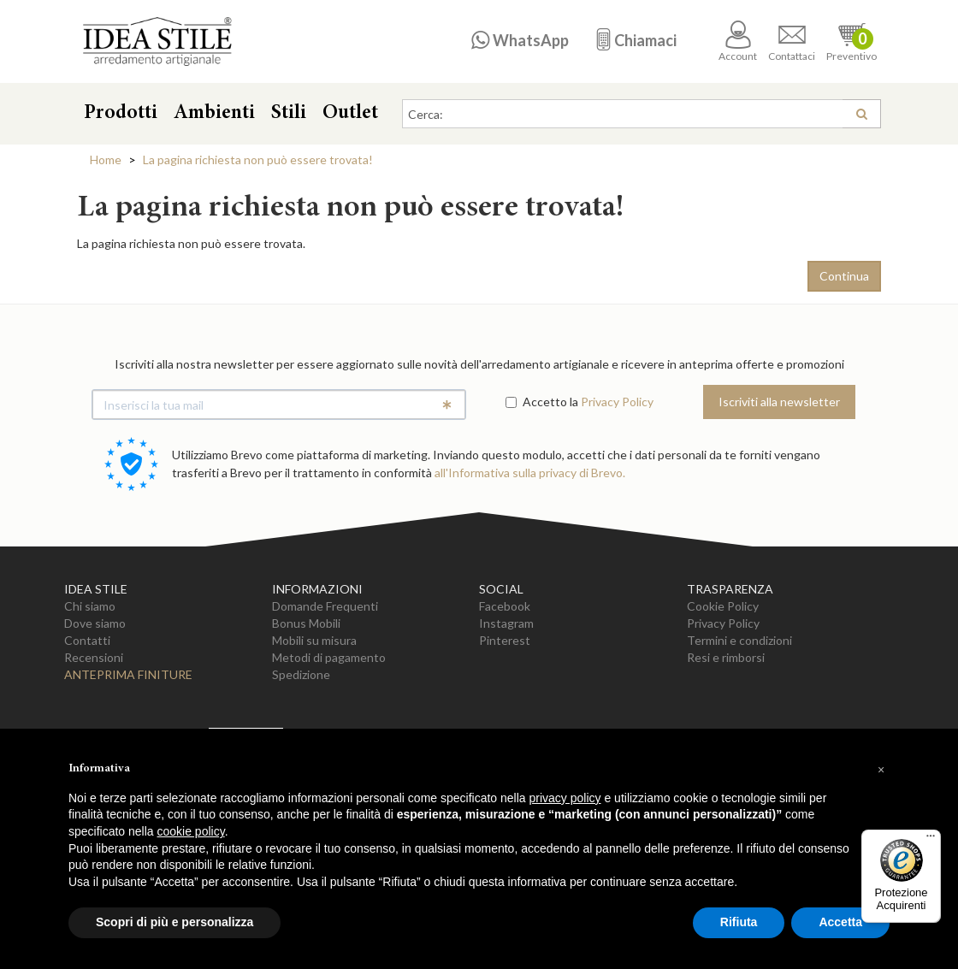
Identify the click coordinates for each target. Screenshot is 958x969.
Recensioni (93, 657)
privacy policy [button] (565, 798)
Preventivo (851, 41)
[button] (881, 769)
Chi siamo (89, 606)
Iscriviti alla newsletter (779, 401)
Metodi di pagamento (329, 657)
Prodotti (120, 113)
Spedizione (301, 674)
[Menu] (930, 840)
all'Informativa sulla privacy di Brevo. (530, 472)
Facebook (504, 606)
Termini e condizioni (739, 640)
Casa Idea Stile (157, 41)
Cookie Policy (723, 606)
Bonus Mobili (306, 623)
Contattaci (791, 41)
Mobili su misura (314, 640)
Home (105, 159)
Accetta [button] (840, 922)
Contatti (87, 640)
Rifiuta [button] (739, 922)
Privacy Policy (617, 401)
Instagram (506, 623)
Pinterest (504, 640)
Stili (288, 113)
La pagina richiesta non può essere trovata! (258, 159)
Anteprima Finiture (128, 674)
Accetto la (542, 401)
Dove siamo (95, 623)
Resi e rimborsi (726, 657)
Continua (844, 276)
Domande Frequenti (325, 606)
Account (737, 41)
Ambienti (214, 113)
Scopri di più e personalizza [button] (174, 922)
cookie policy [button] (191, 831)
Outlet (350, 113)
